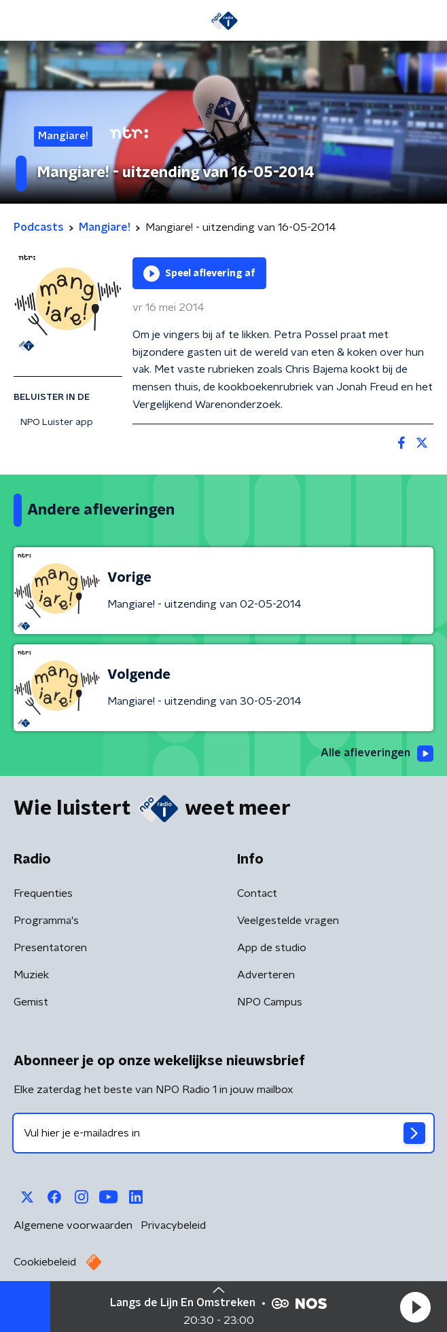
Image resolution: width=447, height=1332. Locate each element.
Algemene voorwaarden (73, 1225)
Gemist (31, 1002)
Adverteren (266, 974)
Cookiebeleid (45, 1262)
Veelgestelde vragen (288, 920)
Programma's (46, 920)
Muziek (31, 974)
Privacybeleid (173, 1225)
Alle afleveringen (377, 753)
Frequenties (43, 893)
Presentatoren (50, 947)
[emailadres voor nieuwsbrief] (223, 1133)
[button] (415, 1307)
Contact (257, 893)
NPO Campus (269, 1002)
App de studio (271, 947)
